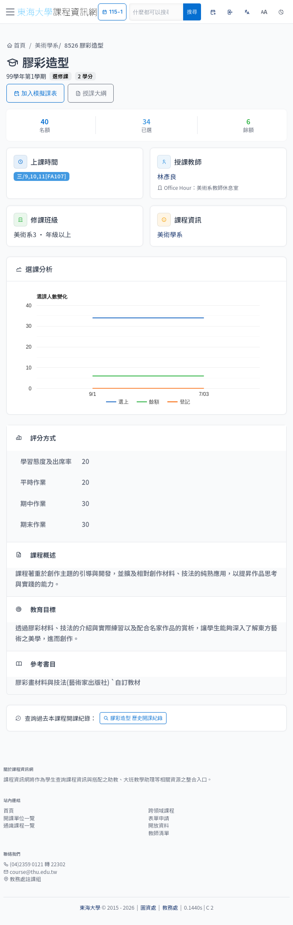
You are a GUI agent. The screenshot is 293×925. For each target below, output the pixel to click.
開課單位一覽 (19, 818)
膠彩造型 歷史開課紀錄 (133, 718)
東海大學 (90, 907)
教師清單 (158, 833)
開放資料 (158, 825)
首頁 (16, 45)
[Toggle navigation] (10, 12)
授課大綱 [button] (90, 93)
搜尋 (192, 12)
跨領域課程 (161, 810)
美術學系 (47, 45)
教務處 (170, 907)
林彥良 (166, 176)
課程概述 (35, 554)
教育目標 (35, 609)
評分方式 (35, 437)
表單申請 (158, 818)
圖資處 (148, 907)
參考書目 (35, 663)
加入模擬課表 (35, 93)
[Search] (156, 11)
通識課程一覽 (19, 825)
